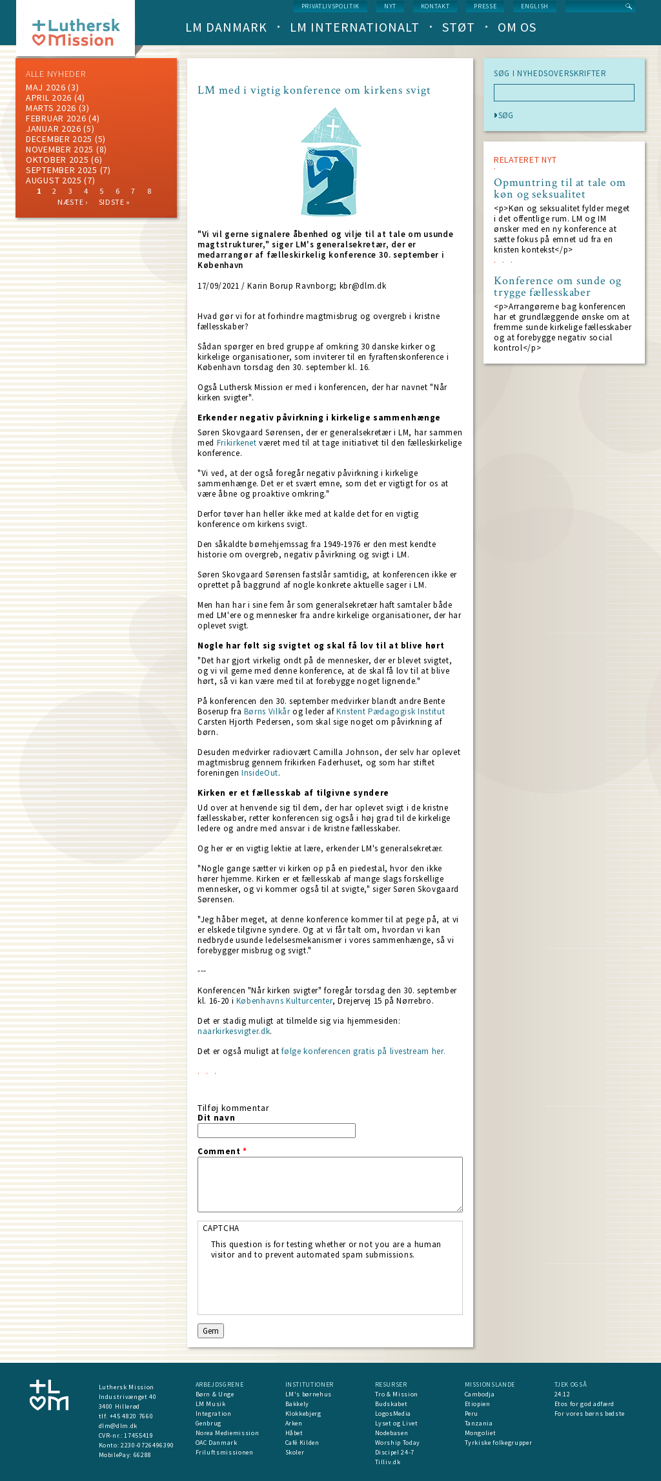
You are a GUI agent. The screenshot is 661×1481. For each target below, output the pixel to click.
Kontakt (435, 6)
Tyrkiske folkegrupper (499, 1442)
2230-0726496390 (147, 1445)
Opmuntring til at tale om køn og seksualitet (560, 188)
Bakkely (297, 1404)
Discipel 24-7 (394, 1452)
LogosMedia (393, 1413)
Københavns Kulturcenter (284, 1000)
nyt (390, 6)
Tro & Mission (396, 1394)
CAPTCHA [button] (221, 1228)
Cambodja (480, 1394)
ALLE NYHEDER (55, 73)
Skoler (295, 1452)
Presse (485, 6)
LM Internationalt (355, 27)
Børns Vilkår (267, 711)
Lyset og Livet (396, 1423)
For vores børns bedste (589, 1413)
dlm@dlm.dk (118, 1426)
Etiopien (478, 1404)
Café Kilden (302, 1442)
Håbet (294, 1433)
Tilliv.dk (388, 1462)
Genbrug (209, 1423)
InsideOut (259, 772)
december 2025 (59, 139)
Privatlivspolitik (330, 6)
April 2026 (49, 97)
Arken (294, 1423)
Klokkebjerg (303, 1413)
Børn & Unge (215, 1394)
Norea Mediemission (227, 1433)
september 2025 (61, 170)
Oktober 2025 (57, 159)
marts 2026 (51, 108)
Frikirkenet (237, 442)
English (535, 6)
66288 (143, 1455)
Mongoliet (480, 1433)
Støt (458, 27)
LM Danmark (226, 27)
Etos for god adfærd (584, 1404)
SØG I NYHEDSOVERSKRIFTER (550, 73)
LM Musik (211, 1404)
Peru (472, 1413)
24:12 (562, 1394)
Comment (222, 1151)
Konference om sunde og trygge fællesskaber (558, 286)
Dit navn (216, 1118)
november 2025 (60, 149)
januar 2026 (53, 128)
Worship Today (397, 1442)
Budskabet (391, 1404)
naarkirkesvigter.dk (234, 1031)
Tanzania (479, 1423)
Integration (214, 1413)
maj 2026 (46, 87)
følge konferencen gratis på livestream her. (363, 1051)
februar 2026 (56, 118)
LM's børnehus (308, 1394)
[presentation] (309, 1285)
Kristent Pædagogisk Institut (390, 711)
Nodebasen (392, 1433)
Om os (517, 27)
